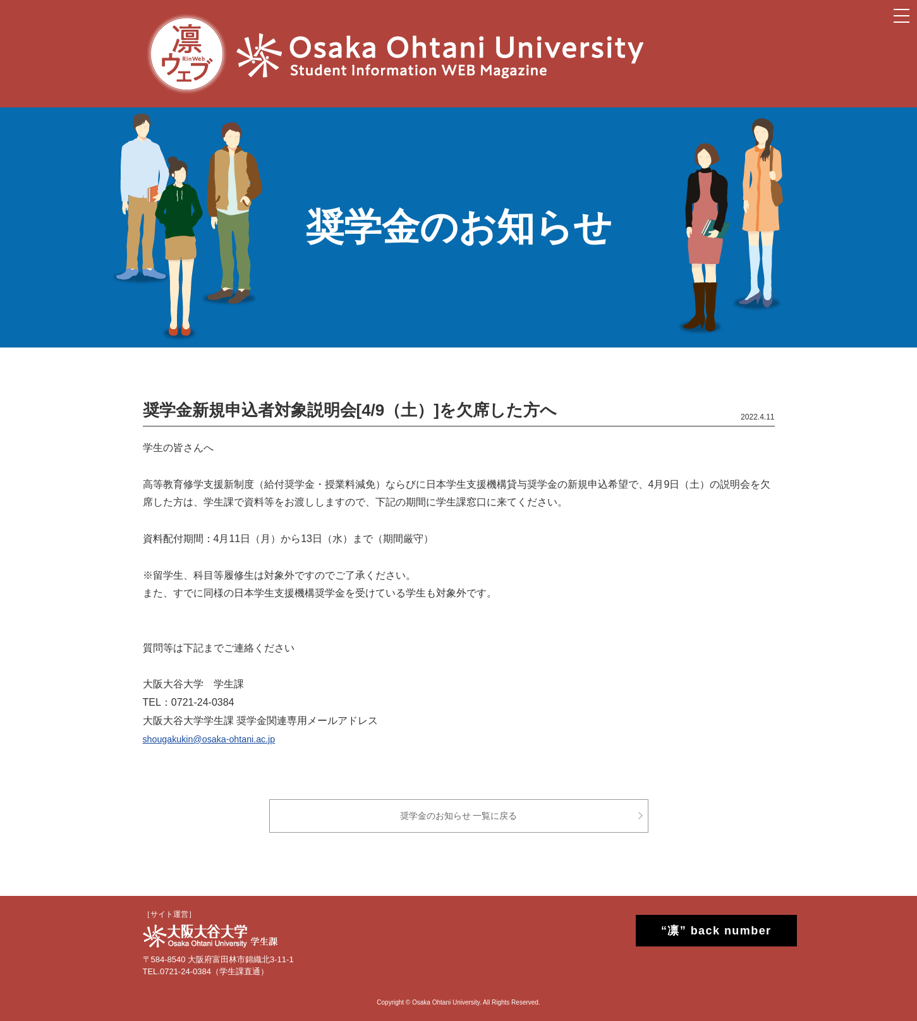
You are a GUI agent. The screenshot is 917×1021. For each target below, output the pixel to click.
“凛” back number (705, 930)
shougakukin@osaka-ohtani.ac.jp (217, 739)
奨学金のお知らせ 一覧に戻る (459, 816)
